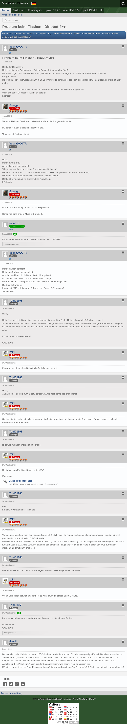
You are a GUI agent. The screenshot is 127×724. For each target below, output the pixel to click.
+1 (15, 234)
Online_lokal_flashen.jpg (20, 481)
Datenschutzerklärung (11, 693)
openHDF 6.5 (89, 10)
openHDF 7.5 (52, 10)
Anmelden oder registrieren (15, 3)
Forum (5, 10)
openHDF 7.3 (71, 10)
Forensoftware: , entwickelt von (64, 699)
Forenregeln (35, 10)
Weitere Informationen (20, 37)
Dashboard (19, 10)
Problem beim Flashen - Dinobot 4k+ (33, 27)
